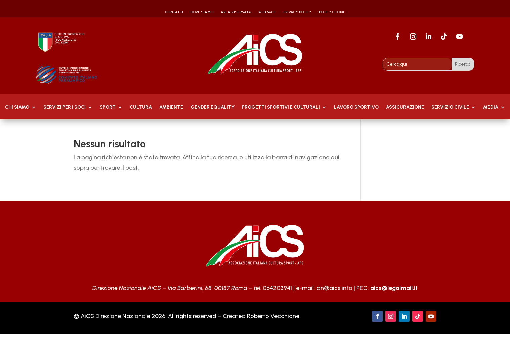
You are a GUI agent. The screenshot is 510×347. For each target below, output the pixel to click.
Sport (108, 107)
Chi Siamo (17, 107)
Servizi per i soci (64, 107)
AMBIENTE (171, 107)
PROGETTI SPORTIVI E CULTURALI (281, 107)
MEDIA (490, 107)
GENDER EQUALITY (212, 107)
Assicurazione (405, 107)
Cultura (141, 107)
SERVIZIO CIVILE (450, 107)
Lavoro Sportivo (356, 107)
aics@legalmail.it (394, 288)
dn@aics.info (334, 288)
